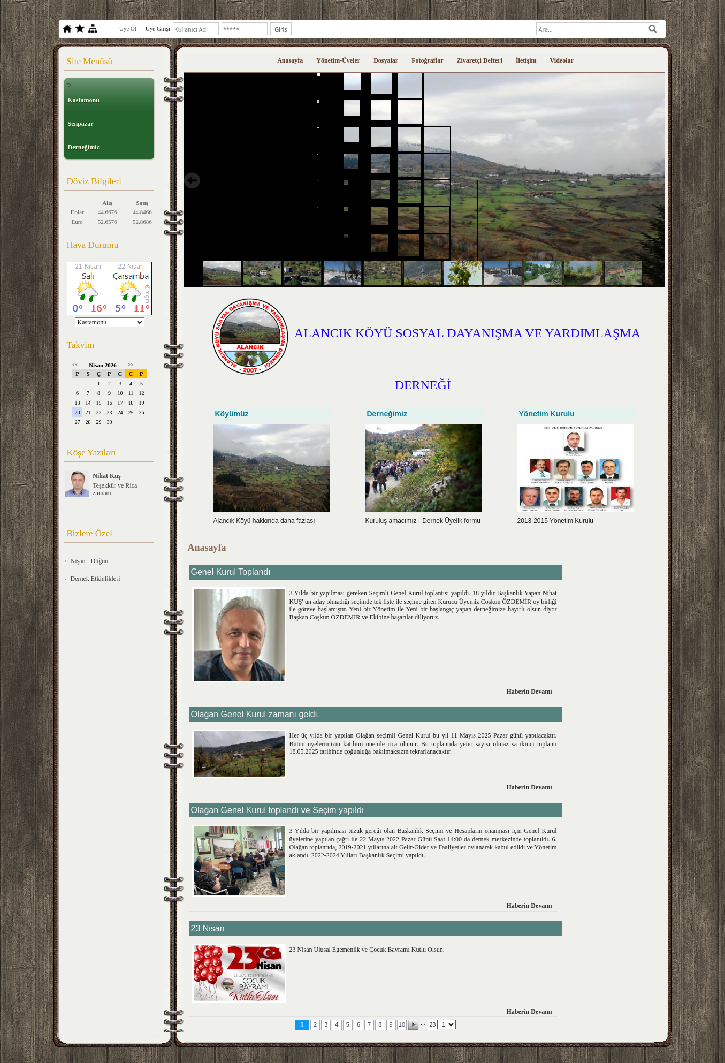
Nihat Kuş (106, 476)
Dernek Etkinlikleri (95, 578)
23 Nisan (208, 928)
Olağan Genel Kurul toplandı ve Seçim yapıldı (277, 810)
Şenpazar (81, 123)
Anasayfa (290, 60)
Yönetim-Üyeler (338, 60)
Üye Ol (127, 28)
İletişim (526, 60)
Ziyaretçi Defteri (479, 60)
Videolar (562, 60)
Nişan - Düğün (90, 561)
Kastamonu (84, 100)
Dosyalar (385, 60)
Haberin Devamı (529, 691)
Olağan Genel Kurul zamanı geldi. (255, 714)
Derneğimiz (84, 147)
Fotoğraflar (427, 60)
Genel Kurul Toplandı (231, 571)
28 (432, 1024)
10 (402, 1024)
